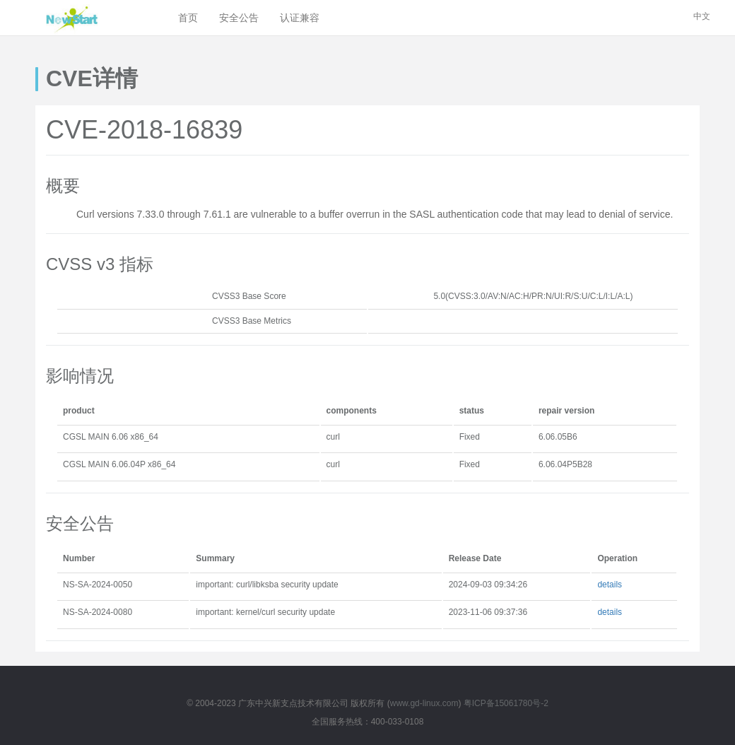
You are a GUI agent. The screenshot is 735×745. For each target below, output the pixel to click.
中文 (701, 16)
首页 (188, 17)
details (609, 584)
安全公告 (239, 17)
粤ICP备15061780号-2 (506, 703)
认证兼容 (299, 17)
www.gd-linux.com (424, 703)
